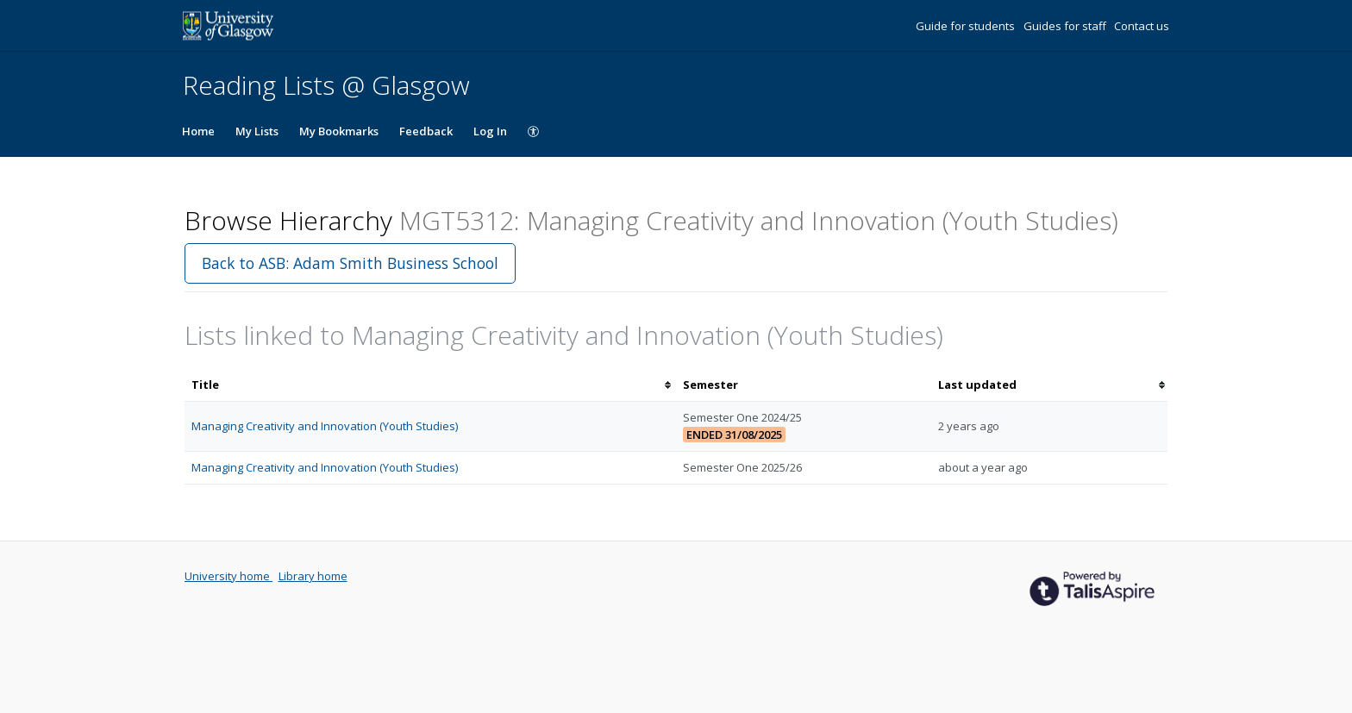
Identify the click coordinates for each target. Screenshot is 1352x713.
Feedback (426, 131)
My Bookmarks (339, 131)
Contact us (1141, 26)
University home (228, 576)
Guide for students (966, 26)
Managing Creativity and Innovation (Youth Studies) (324, 426)
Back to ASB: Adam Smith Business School (350, 263)
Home (198, 131)
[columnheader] (430, 385)
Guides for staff (1066, 26)
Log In (490, 131)
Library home (313, 576)
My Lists (257, 131)
